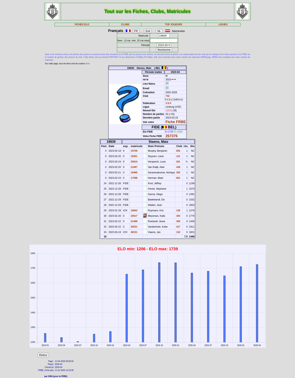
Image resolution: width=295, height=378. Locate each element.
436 (177, 167)
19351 (133, 156)
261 (177, 161)
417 (177, 226)
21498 (133, 221)
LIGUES (223, 24)
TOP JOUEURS (173, 24)
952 (177, 150)
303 (177, 172)
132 (177, 232)
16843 (133, 210)
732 (167, 96)
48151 (133, 232)
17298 (133, 178)
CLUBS (125, 24)
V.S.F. (169, 103)
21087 (133, 167)
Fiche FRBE (176, 122)
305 (177, 221)
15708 (133, 150)
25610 (133, 161)
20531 (133, 226)
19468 (133, 172)
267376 (172, 136)
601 (177, 178)
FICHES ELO (82, 24)
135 (177, 210)
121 (177, 156)
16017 (133, 216)
